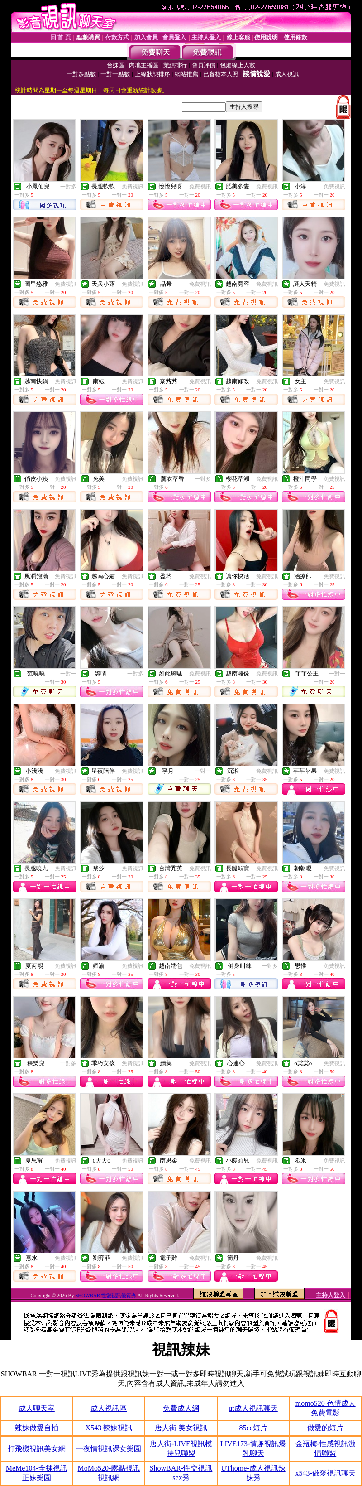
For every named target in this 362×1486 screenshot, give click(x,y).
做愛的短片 (325, 1428)
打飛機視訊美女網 (37, 1448)
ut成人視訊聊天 (253, 1408)
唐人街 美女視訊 (181, 1428)
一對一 (68, 674)
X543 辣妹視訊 (109, 1428)
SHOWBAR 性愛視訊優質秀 (105, 1295)
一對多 (68, 186)
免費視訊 (132, 186)
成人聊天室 (37, 1408)
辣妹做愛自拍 (36, 1428)
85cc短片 (253, 1428)
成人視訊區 (108, 1408)
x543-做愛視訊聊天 (325, 1473)
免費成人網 (181, 1408)
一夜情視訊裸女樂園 (108, 1448)
